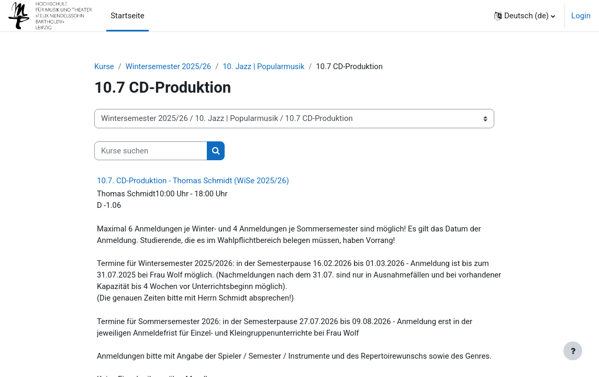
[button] (524, 15)
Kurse (104, 66)
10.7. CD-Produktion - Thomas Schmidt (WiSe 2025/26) (193, 181)
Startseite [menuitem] (127, 15)
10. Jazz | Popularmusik (265, 66)
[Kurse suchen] (150, 150)
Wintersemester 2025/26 (169, 66)
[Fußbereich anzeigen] (572, 350)
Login (581, 15)
